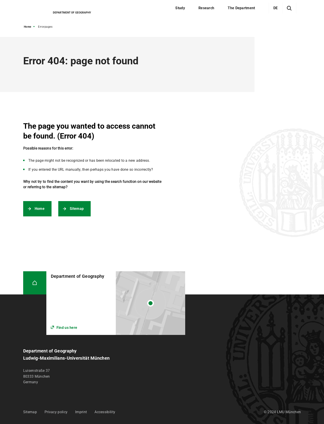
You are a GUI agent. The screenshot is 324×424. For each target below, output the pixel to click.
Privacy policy (56, 412)
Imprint (81, 412)
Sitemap (77, 208)
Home (27, 26)
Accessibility (104, 412)
